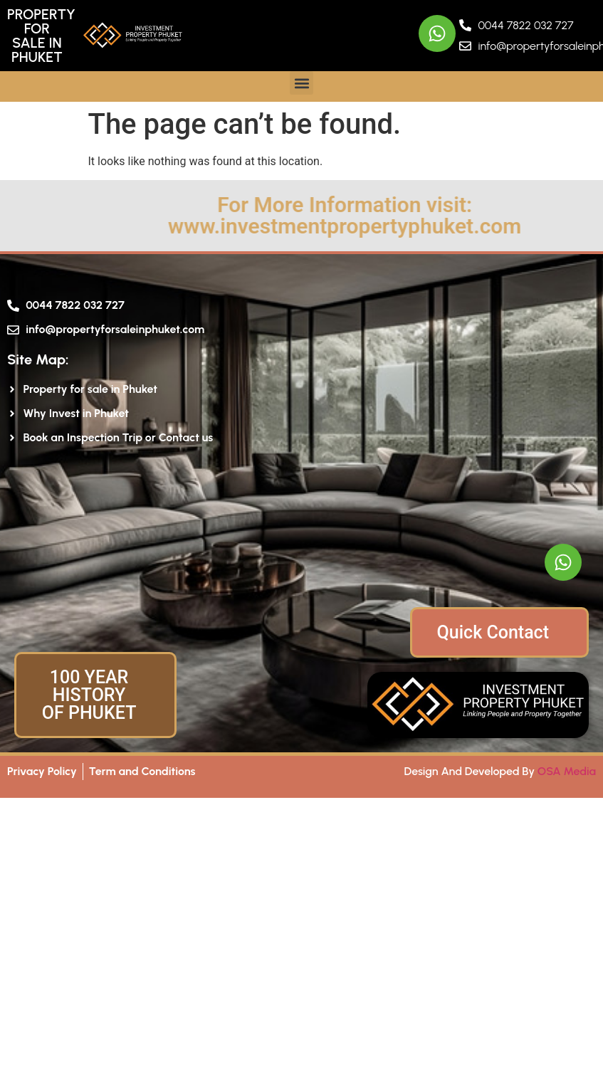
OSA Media (567, 771)
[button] (301, 83)
